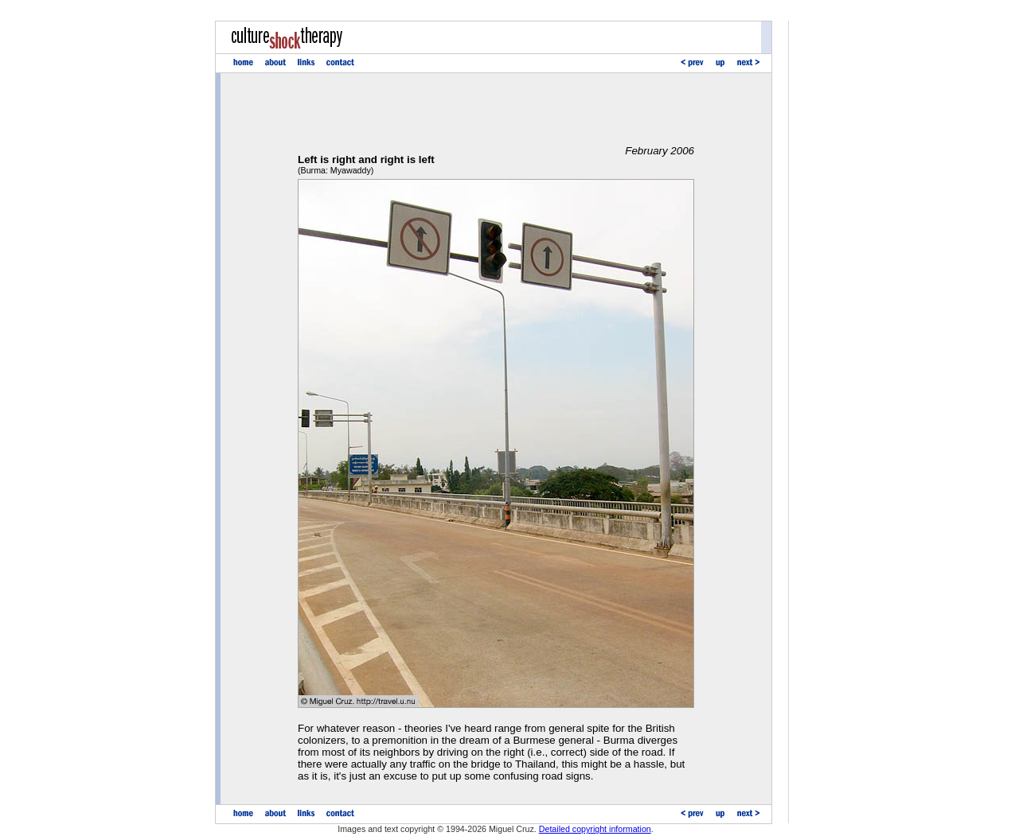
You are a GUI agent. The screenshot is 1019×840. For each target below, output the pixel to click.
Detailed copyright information (595, 829)
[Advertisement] (496, 109)
